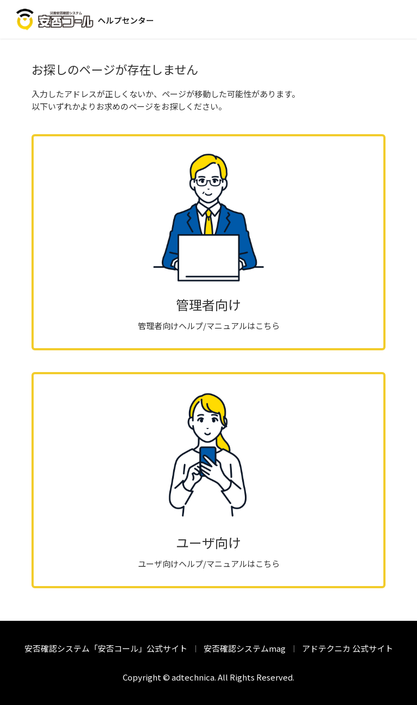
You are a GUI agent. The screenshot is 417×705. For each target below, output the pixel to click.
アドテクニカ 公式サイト (347, 648)
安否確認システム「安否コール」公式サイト (105, 648)
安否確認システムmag (245, 648)
